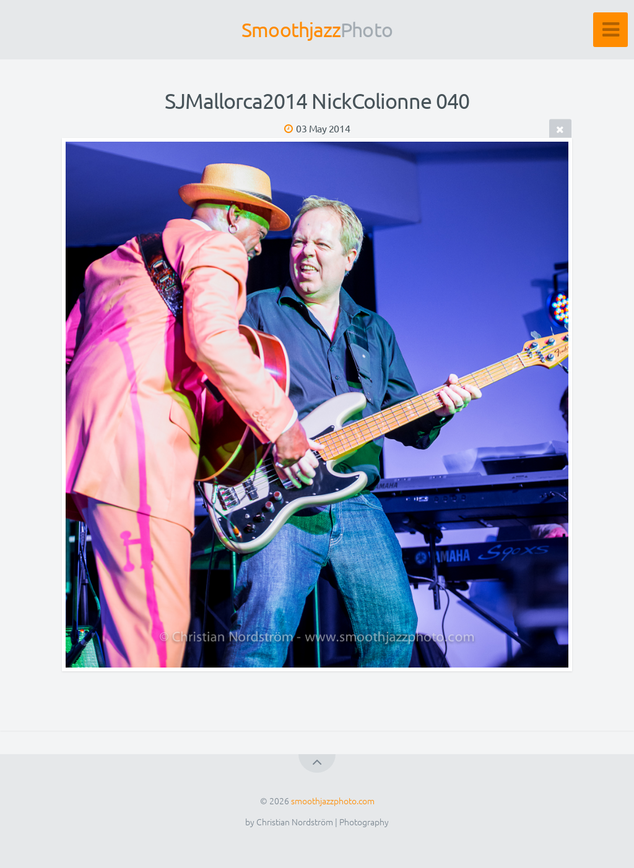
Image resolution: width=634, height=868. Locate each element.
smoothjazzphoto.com (333, 800)
